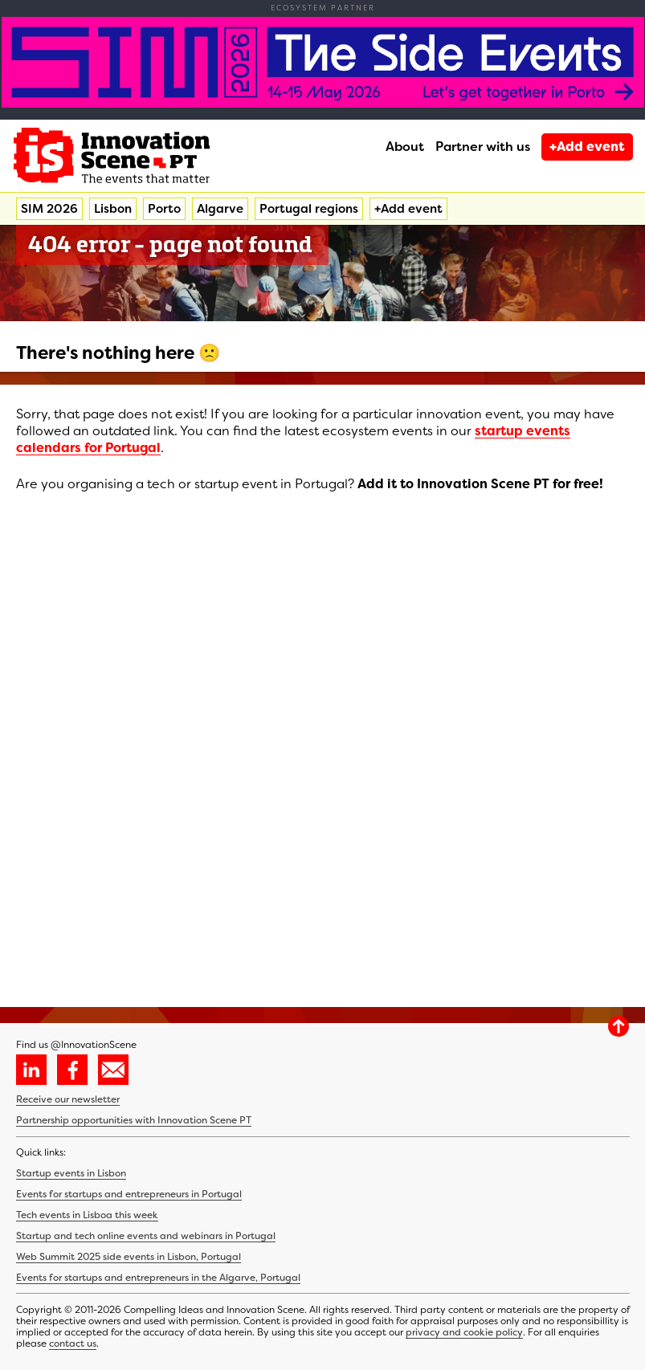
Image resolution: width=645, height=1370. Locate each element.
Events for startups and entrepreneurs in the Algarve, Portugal (158, 1277)
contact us (72, 1343)
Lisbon (113, 209)
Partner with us (482, 146)
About (405, 146)
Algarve (220, 209)
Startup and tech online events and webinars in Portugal (146, 1235)
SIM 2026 (49, 209)
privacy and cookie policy (464, 1332)
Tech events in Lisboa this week (87, 1215)
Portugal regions (308, 209)
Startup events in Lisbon (71, 1173)
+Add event (587, 146)
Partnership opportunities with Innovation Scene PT (133, 1120)
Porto (164, 209)
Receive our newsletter (68, 1099)
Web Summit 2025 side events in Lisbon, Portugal (128, 1256)
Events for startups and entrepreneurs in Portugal (129, 1194)
